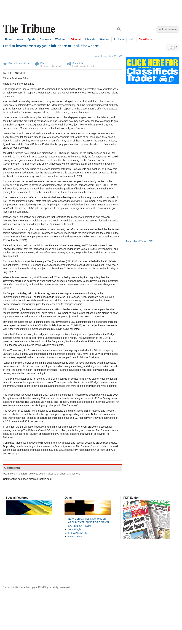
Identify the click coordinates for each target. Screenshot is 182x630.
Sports (31, 39)
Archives (119, 39)
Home (8, 39)
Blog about (56, 66)
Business (45, 39)
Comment (45, 66)
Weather (104, 39)
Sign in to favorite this (19, 63)
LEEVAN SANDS (77, 533)
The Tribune (29, 28)
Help (131, 39)
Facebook (83, 66)
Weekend (60, 39)
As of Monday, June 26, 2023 (108, 56)
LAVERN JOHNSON (79, 525)
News (20, 39)
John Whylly (74, 529)
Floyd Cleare (75, 536)
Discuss (44, 63)
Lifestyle (90, 39)
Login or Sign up (167, 29)
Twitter (92, 66)
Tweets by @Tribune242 (139, 241)
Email (75, 66)
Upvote (171, 47)
